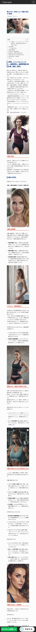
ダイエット (15, 16)
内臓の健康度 (12, 49)
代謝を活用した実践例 (14, 56)
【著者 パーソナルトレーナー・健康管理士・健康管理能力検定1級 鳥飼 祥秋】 (19, 43)
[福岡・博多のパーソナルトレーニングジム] (6, 2)
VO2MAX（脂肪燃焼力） (14, 51)
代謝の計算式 (14, 48)
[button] (26, 40)
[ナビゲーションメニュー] (33, 2)
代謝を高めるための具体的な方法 (16, 54)
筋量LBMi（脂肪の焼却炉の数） (16, 53)
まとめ (10, 58)
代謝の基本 (11, 46)
